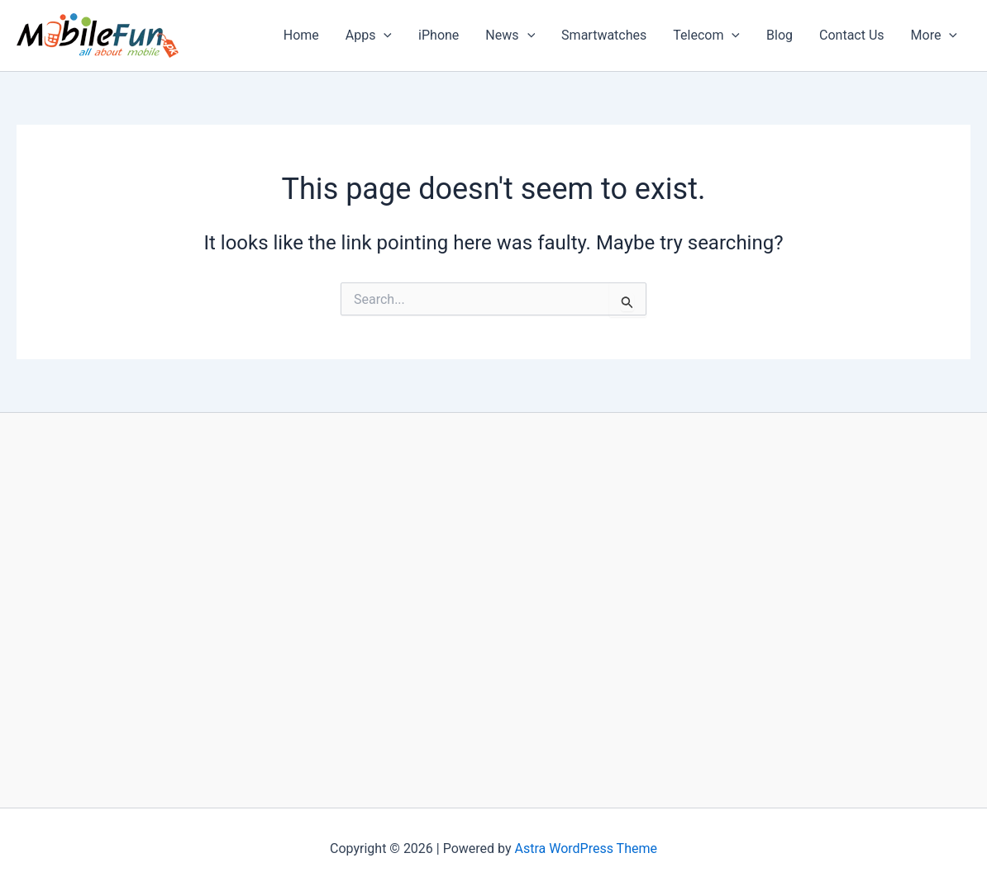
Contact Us (851, 35)
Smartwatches (603, 35)
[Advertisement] (493, 609)
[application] (383, 35)
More (934, 35)
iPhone (438, 35)
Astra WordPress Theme (586, 848)
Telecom (706, 35)
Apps (369, 35)
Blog (779, 35)
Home (301, 35)
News (510, 35)
